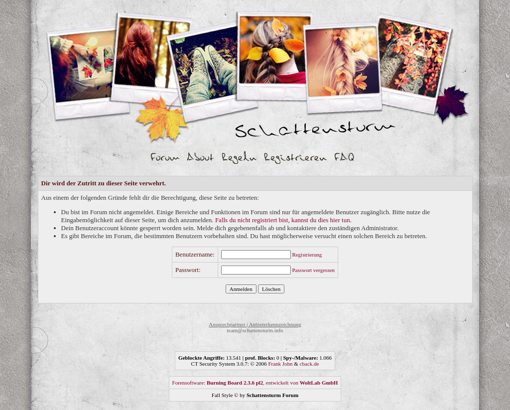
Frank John (280, 364)
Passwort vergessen (313, 270)
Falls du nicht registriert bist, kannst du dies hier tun (282, 220)
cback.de (309, 364)
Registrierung (307, 255)
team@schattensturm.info (255, 330)
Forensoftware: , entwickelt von (255, 383)
